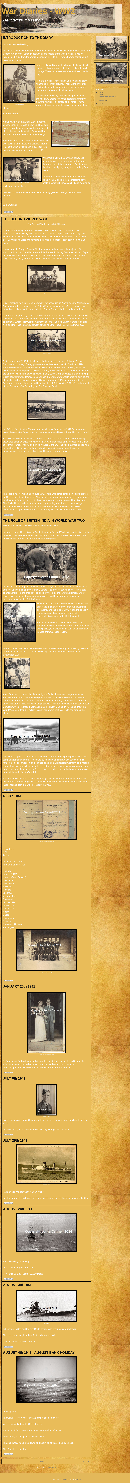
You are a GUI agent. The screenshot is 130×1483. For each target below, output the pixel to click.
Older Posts (86, 1461)
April (100, 94)
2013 (99, 92)
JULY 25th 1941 (15, 1140)
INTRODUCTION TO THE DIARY (28, 38)
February (102, 100)
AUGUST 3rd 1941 (17, 1285)
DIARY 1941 (12, 796)
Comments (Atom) (50, 1467)
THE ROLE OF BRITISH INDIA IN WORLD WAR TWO (44, 520)
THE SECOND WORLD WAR (25, 219)
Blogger (78, 1479)
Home (42, 1461)
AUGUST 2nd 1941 (17, 1209)
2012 (99, 103)
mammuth (65, 1479)
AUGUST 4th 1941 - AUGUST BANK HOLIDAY (39, 1352)
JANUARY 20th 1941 (19, 986)
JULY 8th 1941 (14, 1078)
